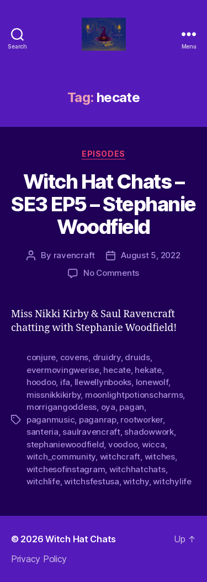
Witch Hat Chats (80, 538)
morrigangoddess (61, 407)
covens (74, 357)
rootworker (141, 419)
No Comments (111, 273)
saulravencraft (91, 431)
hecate (116, 370)
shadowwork (148, 431)
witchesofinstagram (65, 469)
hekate (148, 370)
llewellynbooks (103, 382)
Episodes (103, 153)
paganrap (97, 419)
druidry (107, 357)
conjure (41, 357)
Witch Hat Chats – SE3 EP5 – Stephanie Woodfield (103, 204)
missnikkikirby (53, 394)
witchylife (172, 481)
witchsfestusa (91, 481)
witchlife (43, 481)
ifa (65, 382)
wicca (153, 444)
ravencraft (74, 255)
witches (160, 456)
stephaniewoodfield (65, 444)
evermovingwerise (62, 370)
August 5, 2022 (150, 255)
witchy (135, 481)
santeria (42, 431)
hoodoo (41, 382)
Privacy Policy (39, 558)
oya (108, 407)
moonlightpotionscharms (134, 394)
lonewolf (152, 382)
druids (137, 357)
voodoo (122, 444)
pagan (131, 407)
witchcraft (120, 456)
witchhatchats (137, 469)
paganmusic (50, 419)
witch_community (60, 456)
